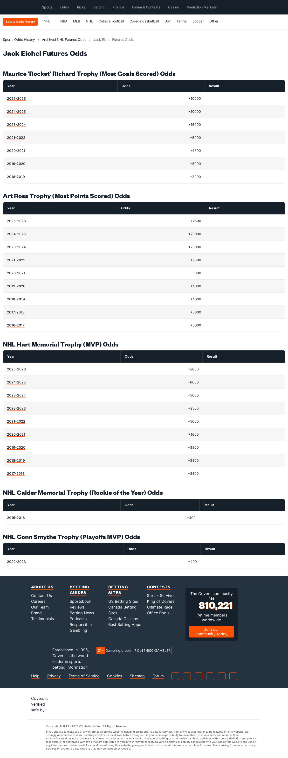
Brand (36, 612)
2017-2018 (16, 312)
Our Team (40, 607)
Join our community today (211, 631)
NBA (63, 21)
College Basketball (144, 21)
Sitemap (137, 676)
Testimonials (42, 618)
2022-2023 (16, 408)
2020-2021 (16, 151)
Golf (168, 21)
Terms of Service (84, 676)
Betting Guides (79, 589)
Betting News (82, 612)
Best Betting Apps (124, 624)
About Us (42, 586)
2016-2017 (16, 325)
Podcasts (78, 618)
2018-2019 (16, 177)
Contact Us (41, 595)
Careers (38, 601)
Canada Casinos (123, 618)
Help (35, 676)
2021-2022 (16, 137)
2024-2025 (16, 111)
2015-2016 (16, 518)
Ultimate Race (159, 607)
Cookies (114, 676)
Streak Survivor (161, 595)
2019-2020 (16, 164)
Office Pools (158, 612)
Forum (158, 676)
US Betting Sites (123, 601)
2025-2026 (16, 98)
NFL (49, 21)
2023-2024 (16, 124)
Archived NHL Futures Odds (64, 39)
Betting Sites (118, 589)
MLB (76, 21)
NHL (89, 21)
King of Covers (160, 601)
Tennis (182, 21)
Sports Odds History (19, 39)
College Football (111, 21)
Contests (159, 586)
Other (216, 21)
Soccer (198, 21)
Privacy (54, 676)
